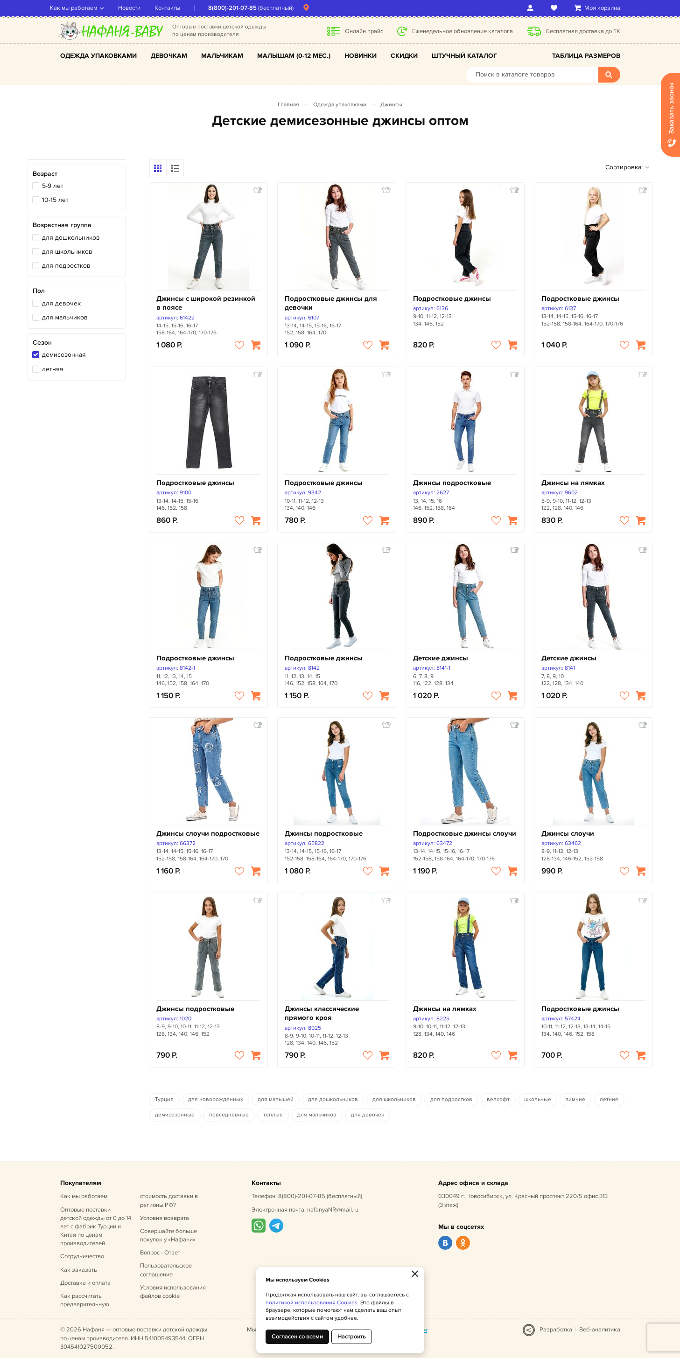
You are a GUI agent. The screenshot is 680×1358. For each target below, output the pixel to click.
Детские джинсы (440, 658)
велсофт (498, 1099)
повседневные (229, 1114)
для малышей (276, 1099)
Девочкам (169, 56)
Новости (139, 8)
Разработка (556, 1329)
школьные (537, 1099)
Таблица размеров (586, 56)
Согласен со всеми (297, 1336)
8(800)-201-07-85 (242, 8)
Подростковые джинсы (452, 298)
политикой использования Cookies (312, 1302)
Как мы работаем (83, 8)
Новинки (360, 56)
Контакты (177, 8)
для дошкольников (71, 238)
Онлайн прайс (364, 31)
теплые (273, 1114)
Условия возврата (164, 1218)
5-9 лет (52, 186)
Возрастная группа (62, 225)
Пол (39, 291)
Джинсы (391, 104)
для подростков (66, 266)
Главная (288, 104)
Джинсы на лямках (573, 482)
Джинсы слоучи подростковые (207, 833)
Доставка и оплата (85, 1283)
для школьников (67, 252)
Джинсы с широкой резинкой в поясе (205, 303)
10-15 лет (55, 200)
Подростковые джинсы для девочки (331, 303)
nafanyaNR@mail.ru (332, 1209)
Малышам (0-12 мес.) (293, 56)
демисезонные (175, 1114)
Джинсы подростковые (452, 482)
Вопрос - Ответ (160, 1252)
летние (609, 1099)
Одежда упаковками (98, 56)
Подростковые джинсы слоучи (464, 833)
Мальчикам (222, 56)
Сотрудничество (82, 1256)
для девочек (61, 303)
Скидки (404, 56)
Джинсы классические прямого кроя (322, 1014)
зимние (575, 1099)
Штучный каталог (464, 56)
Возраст (45, 174)
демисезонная (64, 355)
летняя (52, 369)
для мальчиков (65, 317)
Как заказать (78, 1270)
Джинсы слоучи (567, 833)
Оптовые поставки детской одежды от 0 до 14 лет (95, 1226)
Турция (164, 1099)
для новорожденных (215, 1099)
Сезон (42, 342)
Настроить (351, 1336)
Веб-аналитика (599, 1329)
